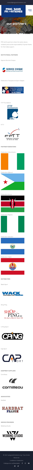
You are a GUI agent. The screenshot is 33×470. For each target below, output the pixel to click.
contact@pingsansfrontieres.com (16, 2)
